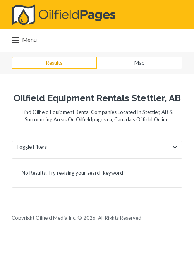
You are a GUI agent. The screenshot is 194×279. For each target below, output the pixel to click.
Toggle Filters (31, 147)
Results (54, 63)
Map (139, 63)
